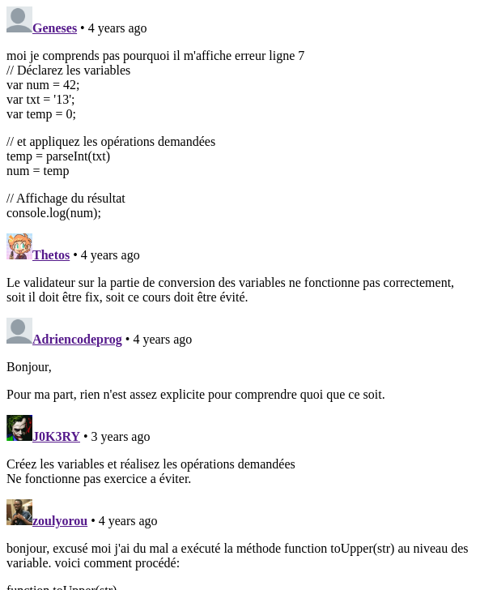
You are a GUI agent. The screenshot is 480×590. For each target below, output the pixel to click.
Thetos (51, 255)
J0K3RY (56, 436)
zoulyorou (59, 521)
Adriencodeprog (77, 339)
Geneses (54, 28)
